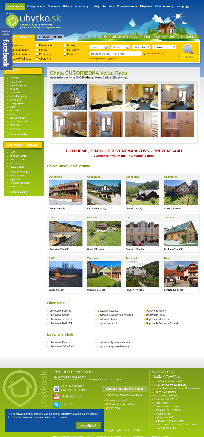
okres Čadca (103, 77)
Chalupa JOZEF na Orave (168, 410)
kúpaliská (15, 179)
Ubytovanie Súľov (155, 315)
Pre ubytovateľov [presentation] (120, 37)
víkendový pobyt (18, 96)
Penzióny (108, 6)
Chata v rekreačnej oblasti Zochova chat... (176, 424)
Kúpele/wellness (127, 6)
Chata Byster (161, 402)
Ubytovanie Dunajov (60, 310)
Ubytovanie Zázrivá (108, 310)
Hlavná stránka (15, 6)
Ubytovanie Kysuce (60, 342)
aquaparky (15, 186)
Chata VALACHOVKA (165, 399)
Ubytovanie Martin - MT (158, 319)
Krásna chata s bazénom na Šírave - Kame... (178, 388)
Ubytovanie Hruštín (108, 323)
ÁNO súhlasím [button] (88, 425)
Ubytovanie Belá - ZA (61, 323)
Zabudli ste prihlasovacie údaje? (124, 394)
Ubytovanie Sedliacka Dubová (162, 323)
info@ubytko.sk (71, 396)
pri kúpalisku (16, 92)
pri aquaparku (17, 103)
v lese (13, 114)
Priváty (67, 6)
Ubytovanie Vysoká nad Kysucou (115, 315)
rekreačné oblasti (19, 159)
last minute (15, 128)
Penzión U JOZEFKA (165, 428)
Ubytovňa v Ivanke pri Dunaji (169, 421)
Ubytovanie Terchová (61, 319)
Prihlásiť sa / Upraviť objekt (124, 388)
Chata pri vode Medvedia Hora (170, 384)
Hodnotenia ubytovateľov (120, 404)
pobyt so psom (17, 117)
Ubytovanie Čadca (59, 315)
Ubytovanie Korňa (107, 319)
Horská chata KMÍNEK (166, 395)
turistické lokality (18, 156)
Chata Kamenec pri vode (167, 406)
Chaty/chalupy (36, 6)
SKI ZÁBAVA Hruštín (165, 392)
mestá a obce (17, 166)
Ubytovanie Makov (156, 310)
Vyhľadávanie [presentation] (20, 37)
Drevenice (54, 6)
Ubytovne (146, 6)
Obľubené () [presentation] (50, 37)
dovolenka (15, 125)
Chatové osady (164, 6)
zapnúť (118, 59)
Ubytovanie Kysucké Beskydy (113, 346)
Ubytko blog (113, 407)
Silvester (14, 78)
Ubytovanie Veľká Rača (62, 346)
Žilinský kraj (120, 77)
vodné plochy (17, 175)
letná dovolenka (18, 85)
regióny (14, 152)
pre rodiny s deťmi (19, 121)
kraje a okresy (17, 163)
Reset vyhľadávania (155, 53)
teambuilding (16, 110)
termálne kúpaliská (20, 182)
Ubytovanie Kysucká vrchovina (114, 342)
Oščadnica (86, 77)
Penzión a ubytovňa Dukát (168, 381)
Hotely (95, 6)
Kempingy (183, 6)
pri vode (14, 89)
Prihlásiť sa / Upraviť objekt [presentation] (170, 37)
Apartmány (81, 6)
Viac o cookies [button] (59, 417)
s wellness (15, 99)
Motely (10, 13)
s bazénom (16, 81)
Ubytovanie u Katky (164, 417)
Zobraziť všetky (19, 134)
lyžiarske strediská (19, 172)
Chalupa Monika (162, 413)
